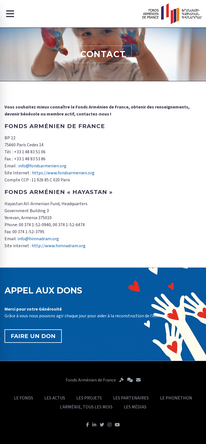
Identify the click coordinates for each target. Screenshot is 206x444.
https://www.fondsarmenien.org (63, 173)
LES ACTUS (54, 398)
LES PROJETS (89, 398)
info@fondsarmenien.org (42, 166)
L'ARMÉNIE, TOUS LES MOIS (86, 407)
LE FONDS (23, 398)
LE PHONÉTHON (176, 398)
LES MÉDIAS (135, 407)
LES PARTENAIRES (131, 398)
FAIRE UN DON (33, 336)
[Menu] (10, 13)
